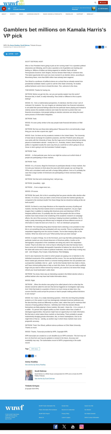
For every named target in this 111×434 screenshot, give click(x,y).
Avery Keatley (15, 49)
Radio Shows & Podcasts (52, 18)
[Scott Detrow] (29, 379)
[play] (4, 13)
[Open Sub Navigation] (7, 18)
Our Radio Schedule (90, 417)
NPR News (34, 352)
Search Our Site (89, 409)
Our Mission (88, 413)
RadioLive (69, 18)
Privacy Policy (65, 417)
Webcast (90, 18)
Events (12, 18)
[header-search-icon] (96, 4)
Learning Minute (33, 18)
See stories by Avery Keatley (35, 368)
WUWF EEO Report (44, 417)
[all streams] (103, 12)
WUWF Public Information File (47, 409)
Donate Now (65, 409)
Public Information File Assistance (48, 413)
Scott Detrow (24, 49)
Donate (105, 4)
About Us (41, 421)
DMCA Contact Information (92, 421)
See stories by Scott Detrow (45, 382)
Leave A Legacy (66, 421)
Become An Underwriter (68, 413)
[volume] (9, 13)
